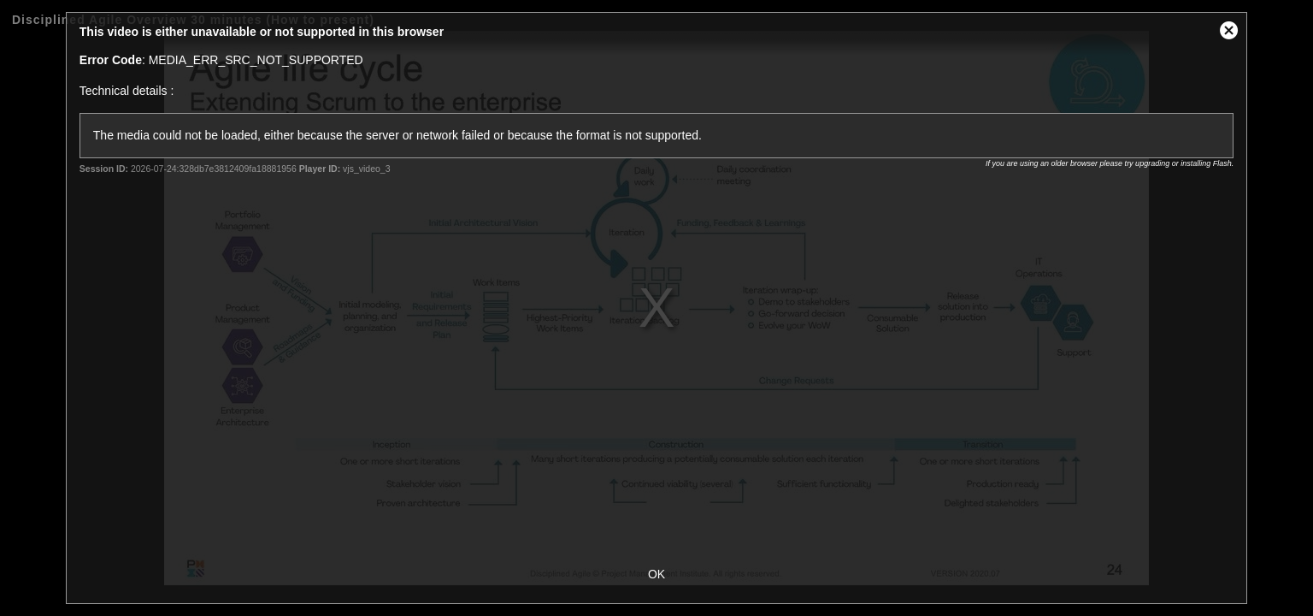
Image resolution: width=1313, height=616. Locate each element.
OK (656, 574)
